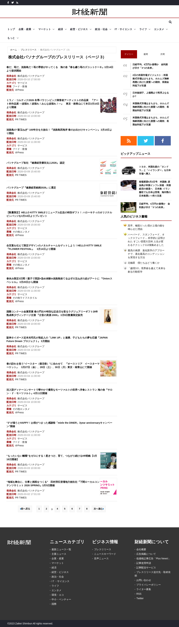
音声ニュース (101, 558)
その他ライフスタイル (25, 297)
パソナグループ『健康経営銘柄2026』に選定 (31, 187)
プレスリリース (29, 49)
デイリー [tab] (128, 54)
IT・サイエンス (123, 29)
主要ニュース (59, 554)
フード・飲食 (20, 86)
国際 (54, 604)
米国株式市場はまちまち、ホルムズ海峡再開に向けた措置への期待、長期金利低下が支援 (151, 107)
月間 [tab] (162, 54)
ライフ (143, 29)
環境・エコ (58, 594)
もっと (11, 38)
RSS (138, 593)
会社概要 (141, 549)
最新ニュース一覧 (61, 549)
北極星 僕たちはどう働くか (144, 262)
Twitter (140, 598)
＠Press (19, 89)
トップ (11, 29)
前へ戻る (25, 508)
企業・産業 (25, 29)
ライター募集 (143, 589)
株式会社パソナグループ (30, 75)
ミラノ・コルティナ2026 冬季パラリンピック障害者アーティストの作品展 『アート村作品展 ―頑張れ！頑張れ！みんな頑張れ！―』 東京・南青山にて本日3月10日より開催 (52, 104)
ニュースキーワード (105, 554)
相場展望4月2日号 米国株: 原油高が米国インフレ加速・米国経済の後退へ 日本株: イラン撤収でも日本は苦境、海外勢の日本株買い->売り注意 (155, 188)
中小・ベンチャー (61, 599)
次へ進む (99, 508)
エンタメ (159, 29)
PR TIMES (21, 119)
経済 (60, 29)
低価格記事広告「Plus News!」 (153, 558)
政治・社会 (101, 29)
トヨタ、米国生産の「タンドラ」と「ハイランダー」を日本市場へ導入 (155, 170)
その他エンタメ (21, 231)
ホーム (13, 49)
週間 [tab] (146, 54)
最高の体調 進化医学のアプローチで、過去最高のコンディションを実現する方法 (146, 254)
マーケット (44, 29)
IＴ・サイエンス (60, 581)
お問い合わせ (143, 580)
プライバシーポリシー (148, 584)
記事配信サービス (146, 567)
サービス (22, 82)
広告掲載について (146, 554)
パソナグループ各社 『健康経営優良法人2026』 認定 (35, 162)
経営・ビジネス (79, 29)
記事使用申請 (143, 563)
